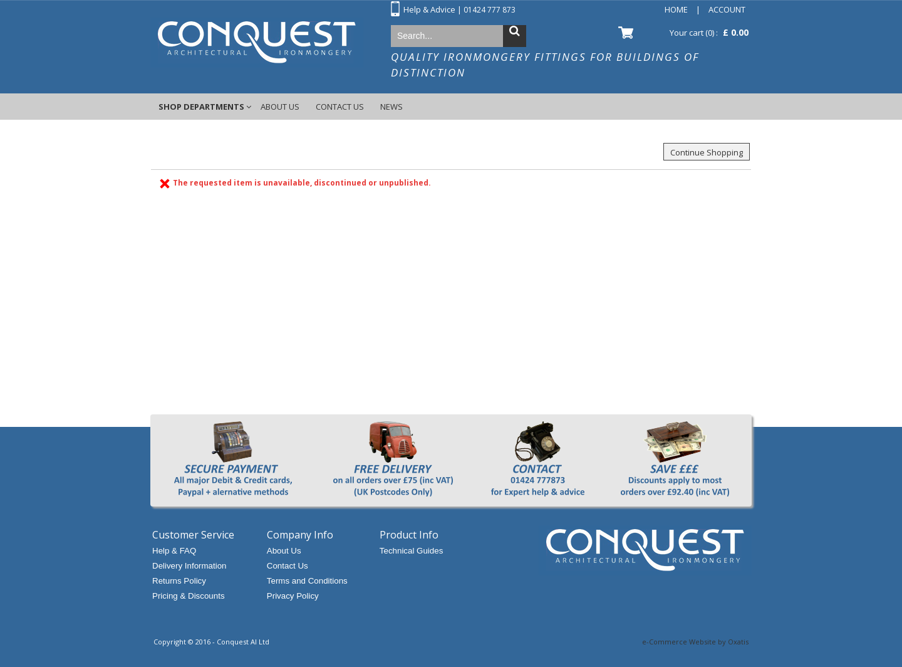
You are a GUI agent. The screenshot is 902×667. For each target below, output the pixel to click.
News (391, 106)
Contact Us (340, 106)
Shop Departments (201, 106)
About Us (280, 106)
